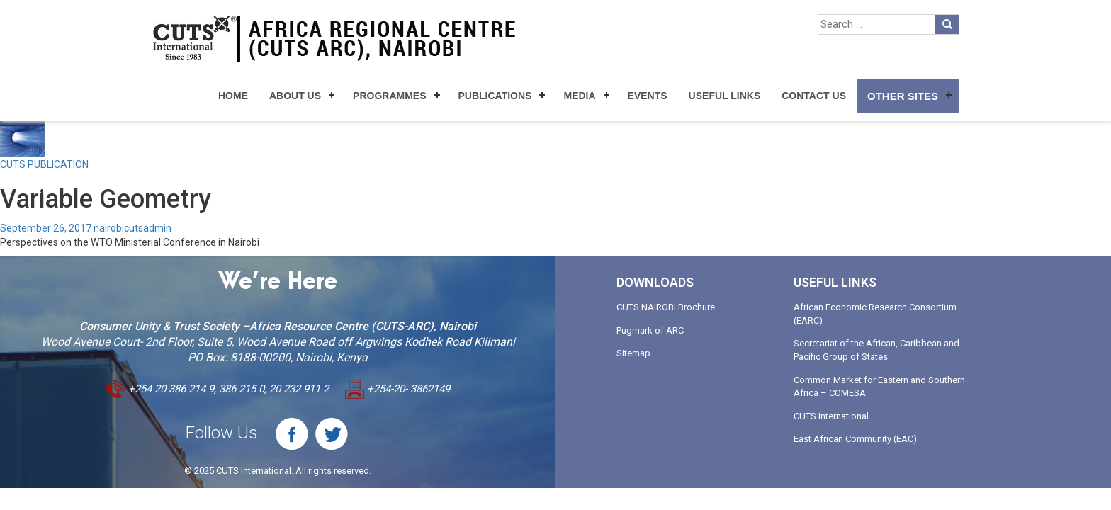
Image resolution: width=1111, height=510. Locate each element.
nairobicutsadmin (132, 228)
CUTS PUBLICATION (44, 164)
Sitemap (633, 353)
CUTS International (831, 416)
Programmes (389, 95)
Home (233, 95)
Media (579, 95)
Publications (495, 95)
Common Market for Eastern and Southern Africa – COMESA (879, 387)
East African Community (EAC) (855, 439)
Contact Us (814, 95)
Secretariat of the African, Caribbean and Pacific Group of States (876, 350)
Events (647, 95)
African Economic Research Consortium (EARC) (875, 314)
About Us (295, 95)
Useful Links (725, 95)
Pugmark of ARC (650, 330)
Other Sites (902, 96)
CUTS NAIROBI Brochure (665, 307)
